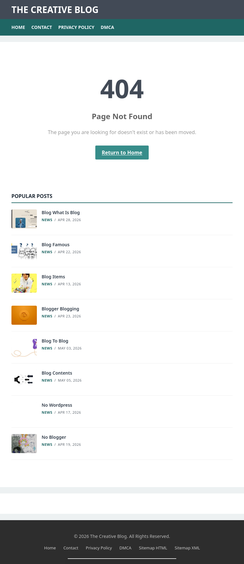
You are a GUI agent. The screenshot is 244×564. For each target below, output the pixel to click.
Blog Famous (56, 244)
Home (18, 27)
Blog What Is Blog (61, 212)
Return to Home (122, 152)
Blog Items (53, 277)
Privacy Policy (76, 27)
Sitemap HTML (153, 548)
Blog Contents (57, 373)
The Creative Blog (54, 9)
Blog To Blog (55, 341)
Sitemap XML (187, 548)
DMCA (107, 27)
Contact (41, 27)
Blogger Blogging (60, 309)
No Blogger (54, 437)
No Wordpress (57, 405)
